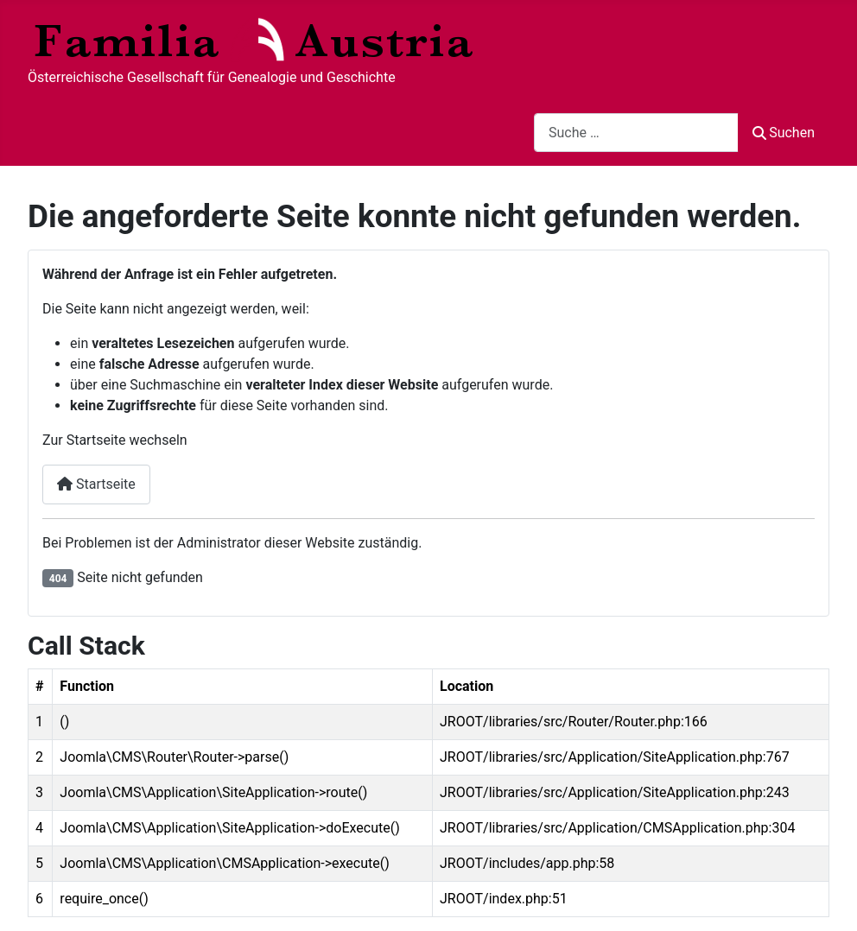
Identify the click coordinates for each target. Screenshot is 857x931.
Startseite (96, 484)
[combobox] (636, 132)
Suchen (783, 132)
